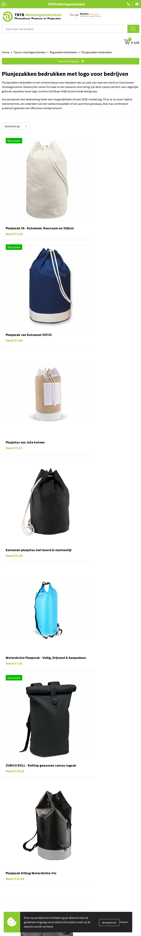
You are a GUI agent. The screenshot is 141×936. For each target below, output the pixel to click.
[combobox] (65, 29)
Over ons (77, 900)
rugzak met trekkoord (59, 772)
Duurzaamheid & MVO (85, 881)
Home (6, 52)
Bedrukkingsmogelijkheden (89, 859)
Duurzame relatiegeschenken (20, 911)
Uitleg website (81, 853)
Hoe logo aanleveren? (86, 870)
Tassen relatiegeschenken (29, 52)
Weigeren (124, 922)
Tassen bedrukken (13, 905)
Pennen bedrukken (13, 900)
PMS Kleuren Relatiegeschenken (92, 865)
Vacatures (78, 905)
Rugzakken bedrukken (63, 52)
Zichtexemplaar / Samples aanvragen (95, 876)
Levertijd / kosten (83, 848)
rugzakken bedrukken (56, 724)
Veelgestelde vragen (85, 842)
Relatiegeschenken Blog (87, 911)
